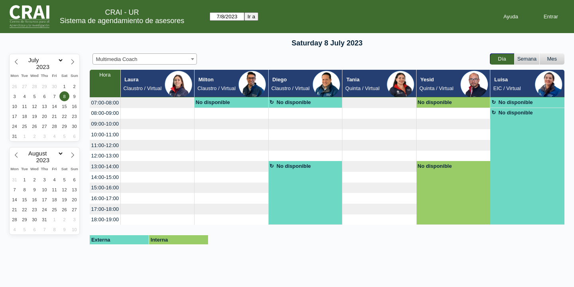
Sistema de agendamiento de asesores (122, 21)
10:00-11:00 (105, 135)
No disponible (213, 102)
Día (502, 59)
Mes (552, 59)
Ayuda (510, 17)
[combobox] (144, 59)
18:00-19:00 (105, 219)
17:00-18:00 (105, 209)
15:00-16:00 (105, 188)
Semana (527, 59)
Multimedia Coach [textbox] (117, 59)
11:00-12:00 (105, 145)
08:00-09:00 (105, 113)
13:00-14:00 (105, 166)
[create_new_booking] (158, 102)
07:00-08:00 (105, 103)
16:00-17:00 (105, 198)
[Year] (45, 67)
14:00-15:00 (105, 177)
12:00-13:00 (105, 156)
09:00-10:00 (105, 124)
